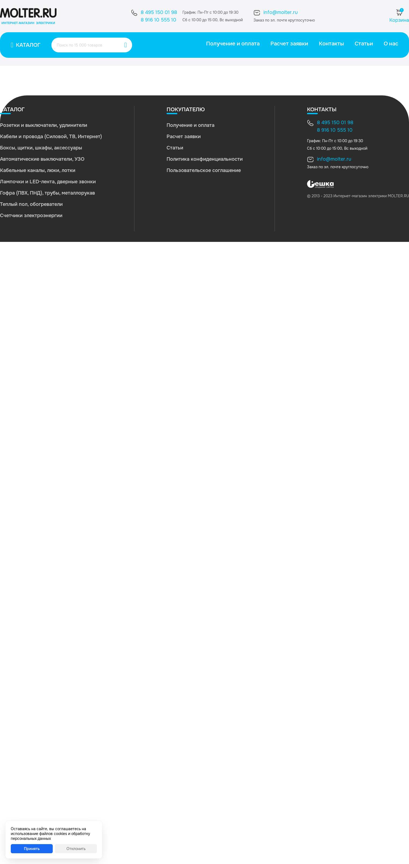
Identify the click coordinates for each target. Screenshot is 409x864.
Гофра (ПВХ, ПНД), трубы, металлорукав (47, 193)
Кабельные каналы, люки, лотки (37, 170)
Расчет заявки (289, 43)
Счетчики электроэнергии (31, 215)
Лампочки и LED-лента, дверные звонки (48, 182)
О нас (391, 43)
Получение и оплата (233, 43)
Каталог (28, 45)
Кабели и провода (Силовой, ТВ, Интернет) (51, 136)
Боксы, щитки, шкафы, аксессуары (41, 148)
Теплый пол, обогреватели (31, 204)
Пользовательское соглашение (204, 170)
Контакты (331, 43)
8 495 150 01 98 (159, 12)
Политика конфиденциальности (205, 159)
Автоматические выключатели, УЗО (42, 159)
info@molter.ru (280, 12)
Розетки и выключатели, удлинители (43, 125)
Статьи (364, 43)
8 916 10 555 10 (158, 20)
